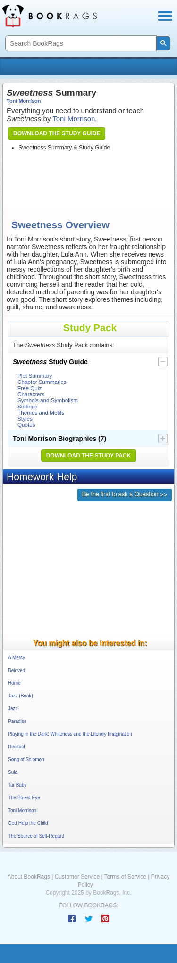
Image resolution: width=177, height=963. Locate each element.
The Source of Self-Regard (36, 835)
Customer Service (77, 876)
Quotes (26, 425)
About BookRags (29, 876)
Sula (12, 772)
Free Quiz (29, 388)
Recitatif (16, 746)
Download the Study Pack (88, 455)
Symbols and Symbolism (47, 400)
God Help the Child (28, 823)
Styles (25, 418)
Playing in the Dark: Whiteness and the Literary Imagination (70, 734)
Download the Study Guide (56, 133)
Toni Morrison (24, 101)
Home (14, 683)
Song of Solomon (26, 759)
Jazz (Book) (20, 695)
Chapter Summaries (42, 382)
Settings (27, 406)
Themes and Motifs (40, 412)
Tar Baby (17, 785)
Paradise (17, 721)
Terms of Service (125, 876)
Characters (30, 394)
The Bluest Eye (24, 797)
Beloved (16, 670)
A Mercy (16, 657)
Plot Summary (34, 376)
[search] (80, 43)
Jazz (13, 708)
